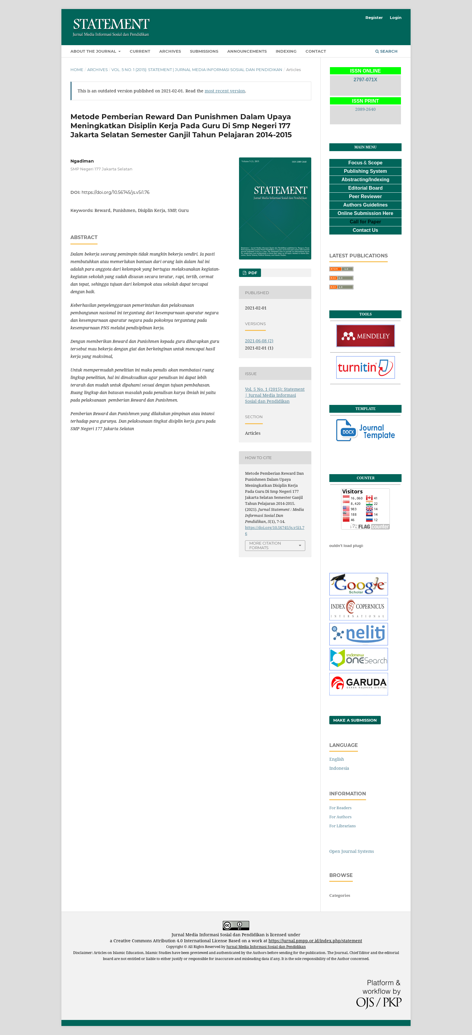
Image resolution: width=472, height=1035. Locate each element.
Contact (316, 51)
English (336, 759)
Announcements (247, 51)
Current (140, 51)
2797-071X (365, 79)
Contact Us (365, 230)
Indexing (286, 51)
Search (386, 51)
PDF (252, 272)
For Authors (340, 816)
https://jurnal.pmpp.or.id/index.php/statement (315, 940)
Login (396, 17)
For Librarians (342, 825)
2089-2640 (365, 109)
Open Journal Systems (351, 851)
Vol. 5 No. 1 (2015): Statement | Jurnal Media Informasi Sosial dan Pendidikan (196, 69)
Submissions (204, 51)
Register (374, 17)
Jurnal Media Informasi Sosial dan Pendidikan (266, 946)
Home (76, 69)
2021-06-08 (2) (259, 340)
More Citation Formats (265, 545)
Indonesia (339, 768)
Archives (170, 51)
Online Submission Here (365, 213)
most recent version (225, 91)
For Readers (340, 807)
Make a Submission (355, 720)
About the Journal (93, 51)
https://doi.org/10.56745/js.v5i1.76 (116, 192)
